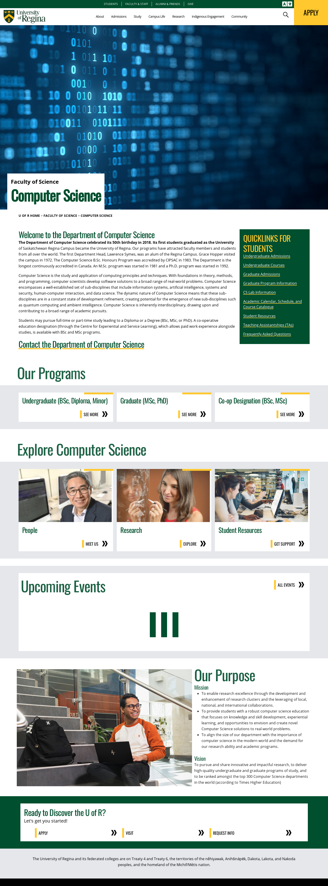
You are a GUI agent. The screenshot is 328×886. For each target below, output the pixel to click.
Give (191, 4)
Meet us (92, 544)
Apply (43, 833)
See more (91, 414)
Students (111, 4)
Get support (284, 544)
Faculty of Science (60, 215)
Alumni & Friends (167, 4)
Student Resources (259, 315)
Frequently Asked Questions (267, 334)
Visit (129, 833)
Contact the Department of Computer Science (81, 344)
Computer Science (96, 215)
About (100, 16)
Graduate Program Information (270, 283)
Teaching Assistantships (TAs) (268, 324)
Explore (190, 544)
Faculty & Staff (136, 4)
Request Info (223, 833)
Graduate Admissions (261, 274)
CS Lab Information (259, 292)
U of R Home (29, 215)
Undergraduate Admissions (266, 256)
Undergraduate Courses (264, 265)
